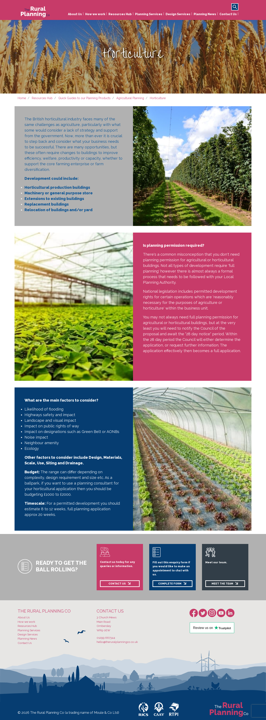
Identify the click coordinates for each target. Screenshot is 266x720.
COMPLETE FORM (169, 583)
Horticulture (158, 98)
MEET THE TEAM (222, 583)
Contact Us (228, 14)
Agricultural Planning (130, 98)
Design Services (178, 14)
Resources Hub (120, 14)
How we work (95, 14)
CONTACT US (117, 583)
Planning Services (148, 14)
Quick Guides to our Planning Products (84, 98)
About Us (75, 14)
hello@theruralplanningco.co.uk (117, 642)
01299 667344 (106, 637)
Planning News (205, 14)
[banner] (35, 10)
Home (22, 98)
